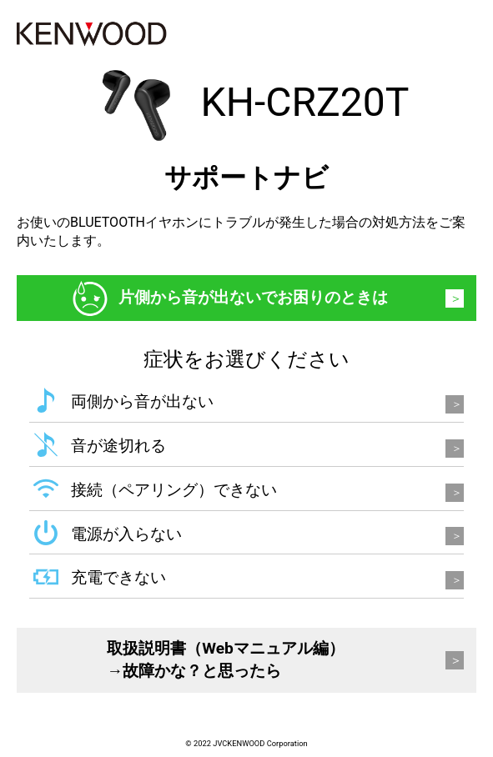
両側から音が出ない (142, 401)
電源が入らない (126, 534)
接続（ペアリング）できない (174, 489)
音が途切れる (118, 445)
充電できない (118, 577)
